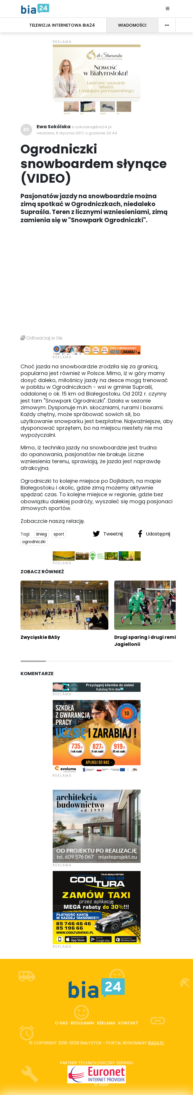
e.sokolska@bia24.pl (92, 127)
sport (59, 534)
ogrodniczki (33, 542)
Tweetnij (108, 533)
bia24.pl (156, 1043)
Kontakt (128, 1023)
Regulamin (82, 1023)
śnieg (41, 534)
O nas (61, 1023)
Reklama (106, 1023)
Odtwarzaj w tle (41, 338)
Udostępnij (154, 533)
